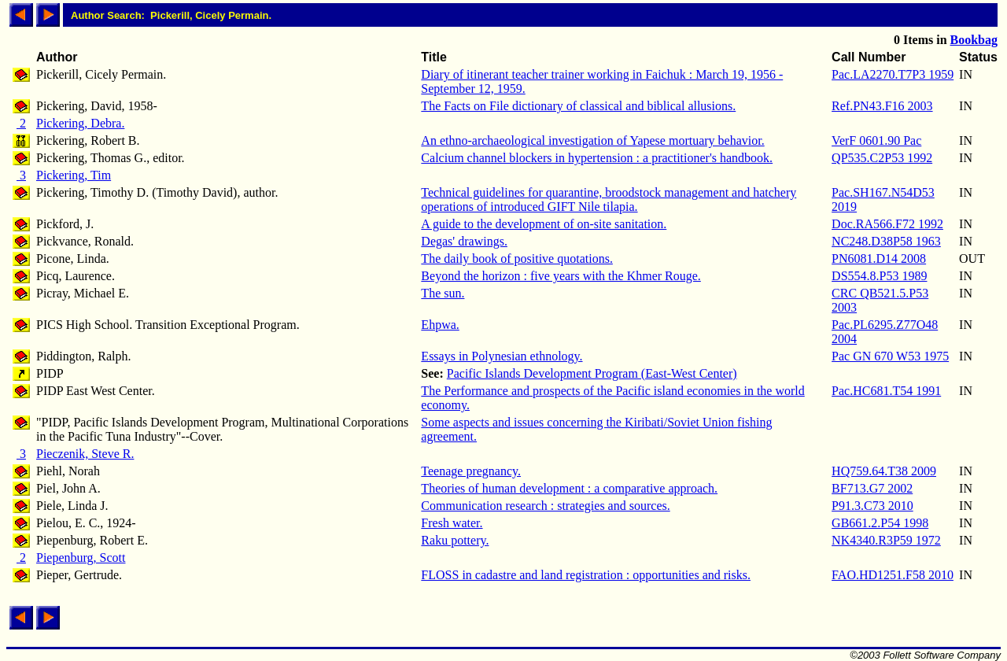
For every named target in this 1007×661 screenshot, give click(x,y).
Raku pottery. (455, 540)
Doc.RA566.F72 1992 (887, 224)
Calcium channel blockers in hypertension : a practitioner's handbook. (597, 157)
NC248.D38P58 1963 (886, 241)
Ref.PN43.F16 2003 (882, 106)
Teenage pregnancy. (471, 471)
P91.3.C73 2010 (872, 505)
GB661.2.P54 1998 (880, 523)
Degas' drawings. (464, 241)
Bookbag (974, 39)
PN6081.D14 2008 (879, 258)
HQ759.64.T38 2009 (884, 471)
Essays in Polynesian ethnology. (501, 356)
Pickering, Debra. (80, 123)
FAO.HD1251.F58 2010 (893, 575)
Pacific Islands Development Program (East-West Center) (592, 373)
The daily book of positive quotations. (517, 258)
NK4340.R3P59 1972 (886, 540)
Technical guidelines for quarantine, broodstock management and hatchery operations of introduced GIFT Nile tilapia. (608, 199)
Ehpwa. (440, 324)
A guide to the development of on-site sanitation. (543, 224)
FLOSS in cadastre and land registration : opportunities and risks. (586, 575)
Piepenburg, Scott (80, 557)
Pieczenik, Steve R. (85, 453)
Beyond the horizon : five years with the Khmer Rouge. (560, 275)
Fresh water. (451, 523)
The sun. (442, 293)
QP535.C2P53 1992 (882, 157)
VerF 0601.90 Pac (876, 140)
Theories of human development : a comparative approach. (569, 488)
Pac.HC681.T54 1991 (886, 390)
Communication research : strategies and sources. (545, 505)
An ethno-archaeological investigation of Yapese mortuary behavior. (592, 140)
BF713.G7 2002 (872, 488)
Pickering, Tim (73, 175)
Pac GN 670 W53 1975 (890, 356)
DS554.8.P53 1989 (879, 275)
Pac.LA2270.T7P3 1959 (893, 74)
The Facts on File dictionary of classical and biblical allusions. (578, 106)
